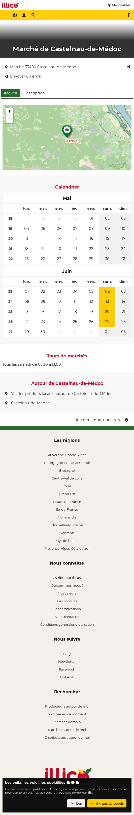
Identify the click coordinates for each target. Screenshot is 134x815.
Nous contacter (67, 617)
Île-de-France (67, 509)
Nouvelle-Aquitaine (67, 525)
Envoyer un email (23, 76)
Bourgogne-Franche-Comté (67, 463)
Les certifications (67, 609)
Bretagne (67, 470)
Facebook (67, 669)
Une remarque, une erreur (101, 420)
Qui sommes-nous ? (67, 585)
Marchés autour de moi (67, 730)
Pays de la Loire (67, 541)
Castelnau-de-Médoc (27, 403)
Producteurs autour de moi (67, 706)
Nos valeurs (67, 593)
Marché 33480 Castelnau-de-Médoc (40, 67)
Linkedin (67, 677)
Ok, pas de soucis (107, 803)
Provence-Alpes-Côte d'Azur (67, 548)
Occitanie (67, 533)
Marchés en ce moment (67, 714)
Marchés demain (67, 722)
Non (76, 803)
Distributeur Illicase (67, 578)
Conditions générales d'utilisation (67, 624)
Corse (67, 486)
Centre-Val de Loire (67, 478)
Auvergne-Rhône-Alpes (67, 455)
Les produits (67, 601)
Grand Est (67, 494)
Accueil (10, 93)
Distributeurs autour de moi (67, 737)
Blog (67, 654)
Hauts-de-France (67, 502)
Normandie (67, 517)
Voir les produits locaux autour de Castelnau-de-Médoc (58, 393)
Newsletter (67, 661)
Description (34, 93)
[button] (67, 132)
